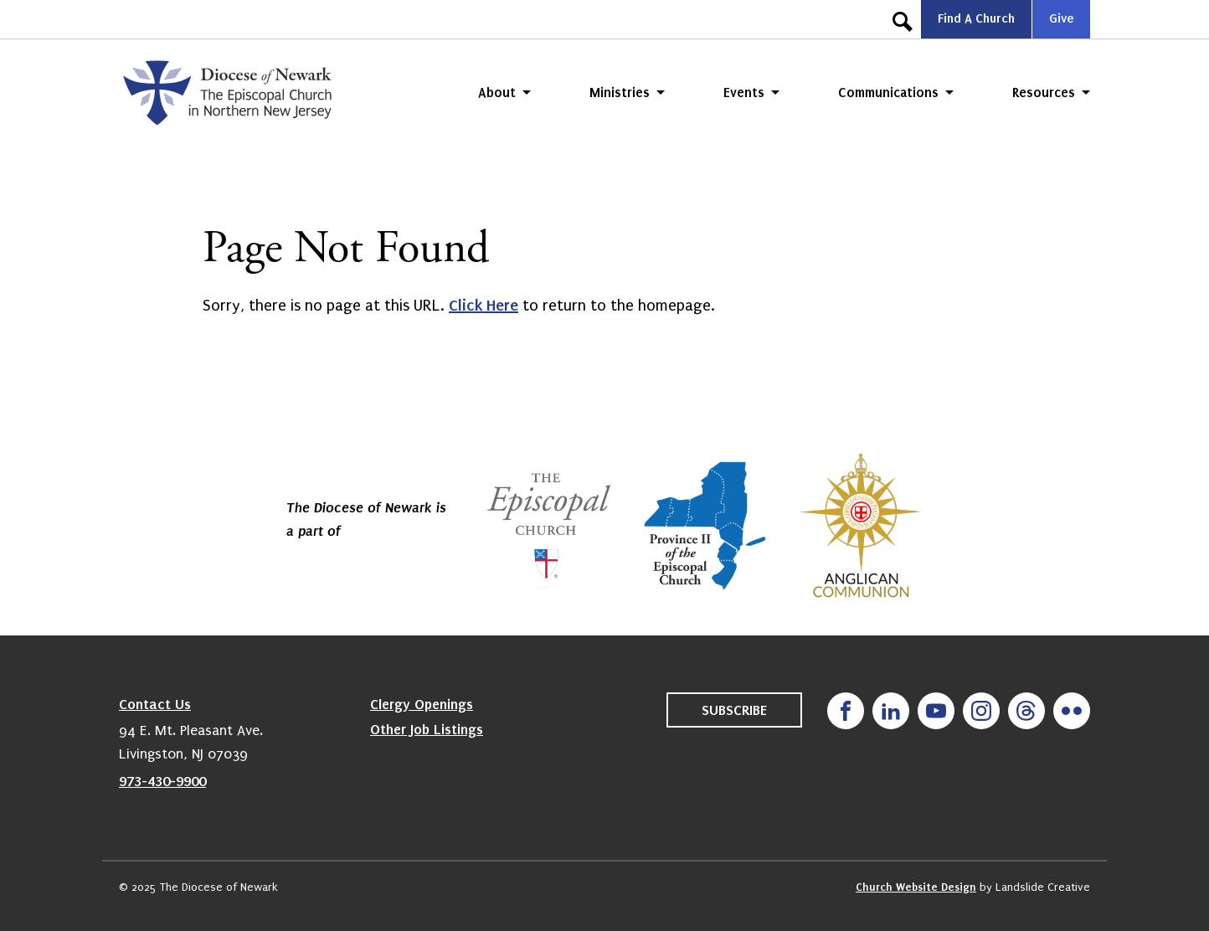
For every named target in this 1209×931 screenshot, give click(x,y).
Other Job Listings (426, 729)
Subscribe (734, 710)
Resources (1043, 92)
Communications (888, 92)
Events (743, 92)
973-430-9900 (162, 781)
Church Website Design (916, 887)
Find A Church (976, 18)
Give (1061, 18)
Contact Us (155, 704)
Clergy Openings (421, 704)
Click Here (483, 305)
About (497, 92)
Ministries (619, 92)
